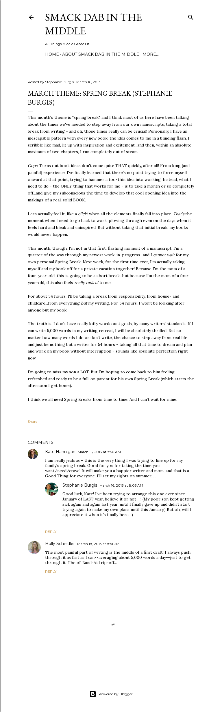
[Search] (190, 16)
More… (151, 54)
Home (52, 54)
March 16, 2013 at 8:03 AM (121, 485)
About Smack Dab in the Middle (100, 54)
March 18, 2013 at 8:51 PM (98, 544)
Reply (50, 531)
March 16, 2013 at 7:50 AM (99, 452)
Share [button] (32, 421)
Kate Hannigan (60, 451)
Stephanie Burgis (79, 485)
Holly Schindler (60, 543)
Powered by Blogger (111, 694)
